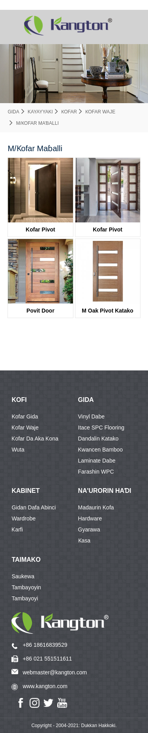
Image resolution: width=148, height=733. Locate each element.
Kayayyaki (40, 112)
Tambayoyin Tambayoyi (26, 588)
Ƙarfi (16, 529)
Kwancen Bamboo (100, 449)
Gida (13, 112)
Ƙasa (84, 540)
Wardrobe (23, 518)
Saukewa (22, 576)
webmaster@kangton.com (54, 672)
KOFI (18, 399)
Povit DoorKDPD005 (40, 312)
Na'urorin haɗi (104, 490)
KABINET (25, 490)
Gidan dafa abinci (33, 507)
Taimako (25, 559)
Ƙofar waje (100, 112)
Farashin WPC (96, 471)
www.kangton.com (44, 686)
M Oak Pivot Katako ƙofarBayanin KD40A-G (107, 312)
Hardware (90, 518)
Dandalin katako (98, 438)
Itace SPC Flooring (101, 427)
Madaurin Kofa (96, 507)
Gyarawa (89, 529)
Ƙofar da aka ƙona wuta (34, 439)
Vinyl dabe (91, 416)
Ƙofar (69, 112)
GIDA (86, 399)
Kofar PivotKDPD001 (40, 231)
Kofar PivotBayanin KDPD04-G (107, 231)
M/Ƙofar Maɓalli (37, 123)
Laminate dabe (97, 460)
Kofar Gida (24, 416)
